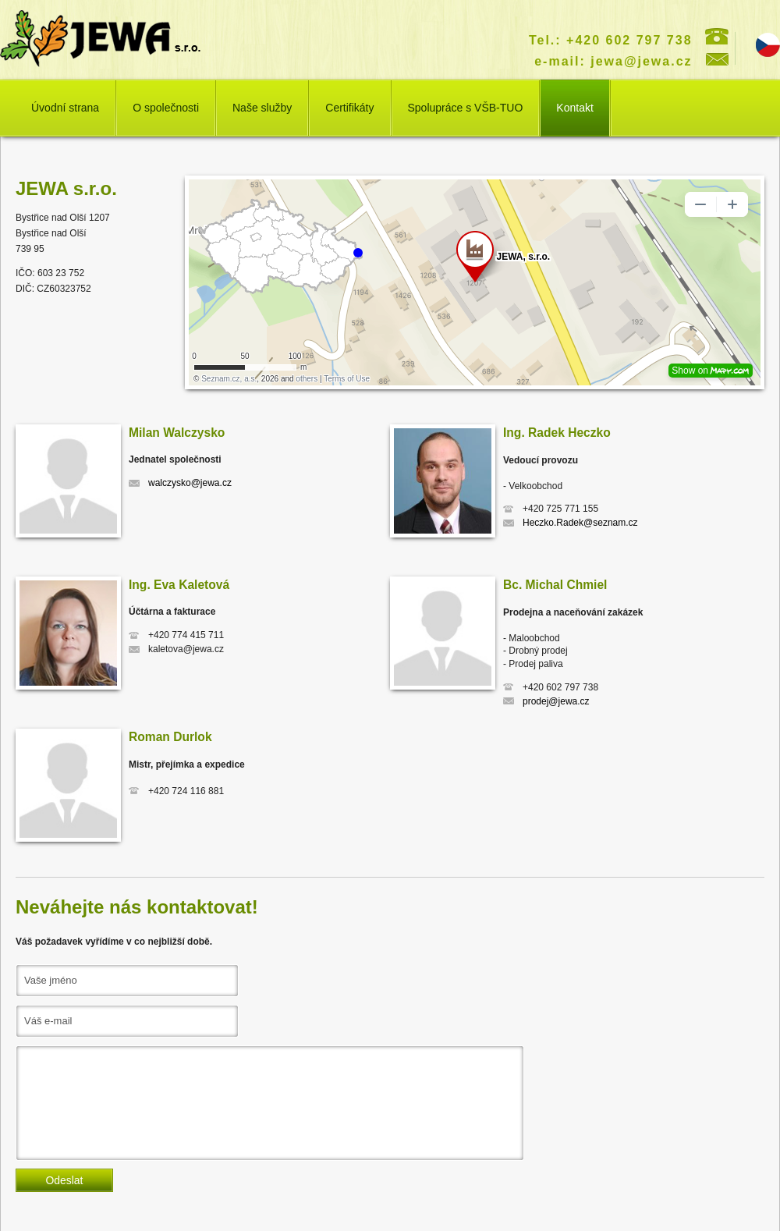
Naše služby (262, 107)
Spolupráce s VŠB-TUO (465, 107)
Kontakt (574, 107)
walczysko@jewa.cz (190, 482)
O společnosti (166, 107)
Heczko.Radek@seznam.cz (580, 522)
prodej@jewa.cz (556, 701)
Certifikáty (349, 107)
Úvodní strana (65, 107)
